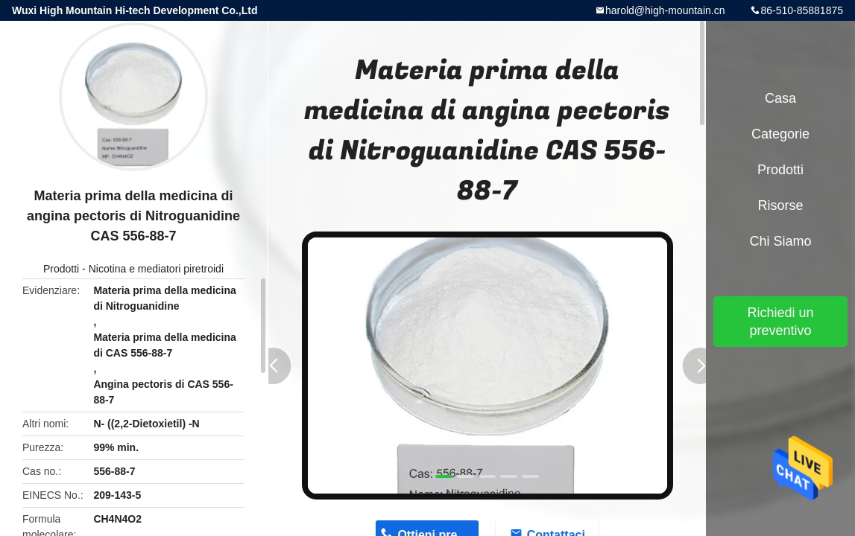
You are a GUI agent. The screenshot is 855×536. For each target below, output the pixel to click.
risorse (780, 205)
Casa (780, 98)
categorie (780, 134)
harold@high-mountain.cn (665, 10)
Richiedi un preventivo (780, 321)
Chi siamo (780, 241)
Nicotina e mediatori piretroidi (156, 269)
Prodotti (61, 269)
